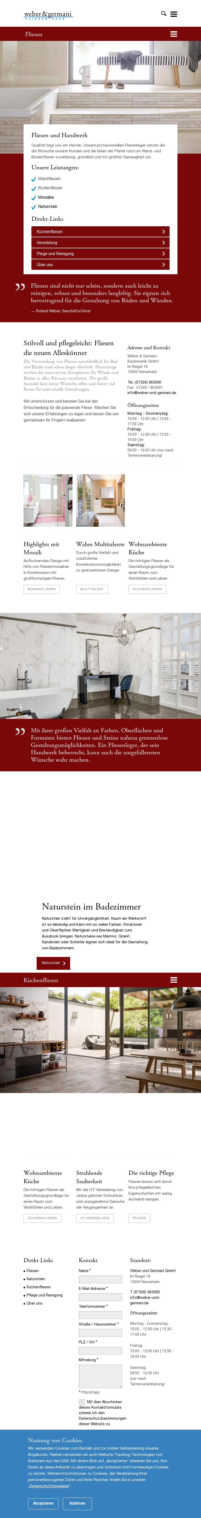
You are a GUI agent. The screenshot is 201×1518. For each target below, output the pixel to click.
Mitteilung (87, 1360)
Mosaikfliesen (42, 589)
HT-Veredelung (95, 1218)
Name (83, 1271)
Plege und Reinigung (55, 254)
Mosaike (46, 198)
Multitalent (92, 589)
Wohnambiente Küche (148, 548)
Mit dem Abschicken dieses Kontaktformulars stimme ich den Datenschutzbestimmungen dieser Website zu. (100, 1412)
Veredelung (47, 243)
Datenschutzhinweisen (49, 1495)
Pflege (139, 1218)
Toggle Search (163, 13)
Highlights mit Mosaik (41, 548)
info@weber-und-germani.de (151, 393)
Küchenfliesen (50, 232)
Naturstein (47, 207)
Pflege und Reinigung (45, 1296)
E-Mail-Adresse (92, 1289)
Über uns (45, 265)
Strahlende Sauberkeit (89, 1177)
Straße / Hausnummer (97, 1325)
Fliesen (33, 34)
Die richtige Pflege (151, 1173)
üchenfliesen (43, 980)
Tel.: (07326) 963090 (144, 383)
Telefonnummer (92, 1307)
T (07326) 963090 (145, 1292)
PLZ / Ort (87, 1342)
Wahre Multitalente (100, 544)
